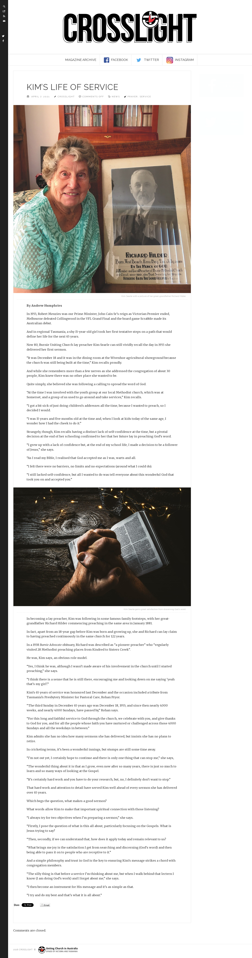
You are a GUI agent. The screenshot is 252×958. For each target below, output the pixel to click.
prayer (133, 96)
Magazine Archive (80, 60)
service (145, 96)
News (116, 96)
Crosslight (66, 96)
